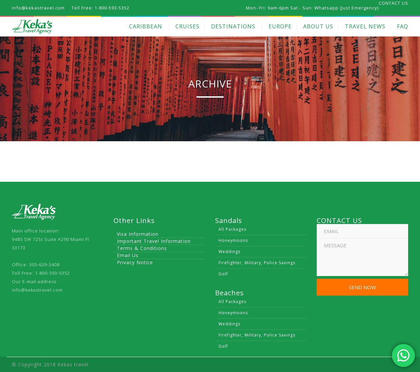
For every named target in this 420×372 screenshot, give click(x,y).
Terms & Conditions (142, 248)
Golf (223, 274)
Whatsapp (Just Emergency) (346, 8)
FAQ (402, 26)
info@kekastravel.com (37, 290)
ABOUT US (318, 26)
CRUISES (187, 26)
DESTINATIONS (233, 26)
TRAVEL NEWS (365, 26)
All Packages (232, 229)
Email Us (128, 255)
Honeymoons (233, 240)
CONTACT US (393, 3)
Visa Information (138, 234)
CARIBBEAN (145, 26)
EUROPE (280, 26)
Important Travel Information (154, 241)
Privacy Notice (135, 262)
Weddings (229, 251)
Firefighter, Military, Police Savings (256, 263)
